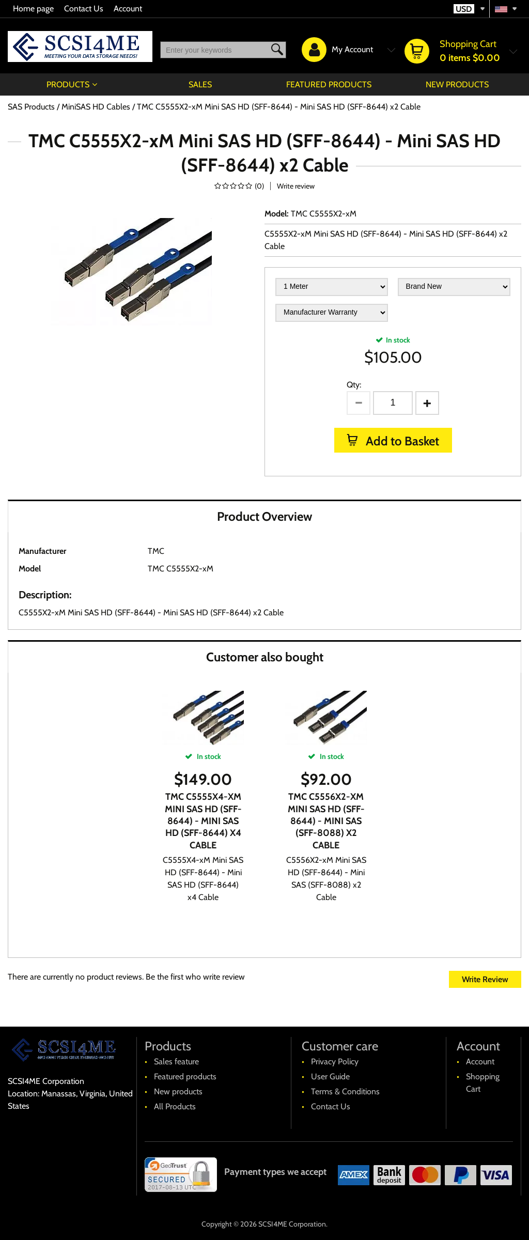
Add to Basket (401, 440)
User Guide (330, 1076)
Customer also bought (264, 656)
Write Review (485, 979)
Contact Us (83, 8)
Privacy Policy (335, 1061)
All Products (175, 1106)
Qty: (354, 385)
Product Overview (264, 516)
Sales (200, 84)
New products (457, 84)
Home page (33, 8)
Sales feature (176, 1061)
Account (128, 8)
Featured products (328, 84)
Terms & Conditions (345, 1091)
